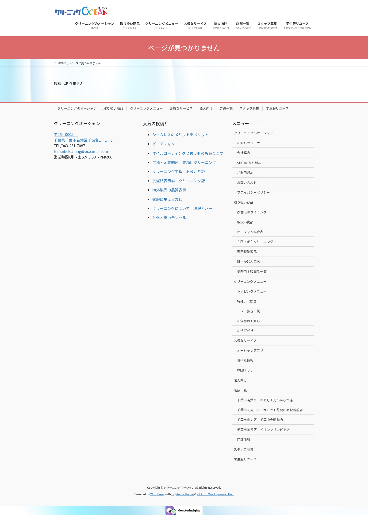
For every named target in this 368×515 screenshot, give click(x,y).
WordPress (157, 494)
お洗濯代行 (245, 330)
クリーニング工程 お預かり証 (178, 171)
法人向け (206, 108)
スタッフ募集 (249, 108)
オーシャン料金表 (250, 231)
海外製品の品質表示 (169, 190)
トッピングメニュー (252, 291)
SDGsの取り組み (249, 162)
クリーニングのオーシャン (77, 108)
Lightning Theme (182, 494)
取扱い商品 (245, 222)
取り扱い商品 (113, 108)
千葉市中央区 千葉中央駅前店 (260, 419)
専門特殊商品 (247, 251)
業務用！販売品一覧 (252, 271)
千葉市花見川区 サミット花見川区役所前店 (270, 409)
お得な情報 (245, 360)
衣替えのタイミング (252, 212)
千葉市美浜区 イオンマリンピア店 (263, 429)
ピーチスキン (163, 144)
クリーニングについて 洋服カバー (182, 208)
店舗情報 (243, 439)
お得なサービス (181, 108)
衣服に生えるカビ (167, 199)
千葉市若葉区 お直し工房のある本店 (265, 400)
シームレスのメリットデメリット (180, 134)
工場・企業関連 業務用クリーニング (184, 162)
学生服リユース (277, 108)
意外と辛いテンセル (169, 217)
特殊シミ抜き (247, 301)
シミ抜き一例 (250, 311)
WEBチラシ (245, 370)
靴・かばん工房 (248, 261)
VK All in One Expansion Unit (215, 494)
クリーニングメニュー (146, 108)
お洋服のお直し (248, 320)
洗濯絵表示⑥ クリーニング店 (178, 180)
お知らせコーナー (250, 142)
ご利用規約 (245, 172)
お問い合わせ (247, 182)
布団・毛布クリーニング (255, 241)
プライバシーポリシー (253, 192)
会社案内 (243, 152)
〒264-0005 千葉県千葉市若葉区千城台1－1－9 (83, 137)
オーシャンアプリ (250, 350)
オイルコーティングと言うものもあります (187, 153)
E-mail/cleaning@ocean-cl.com (81, 151)
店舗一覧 (226, 108)
